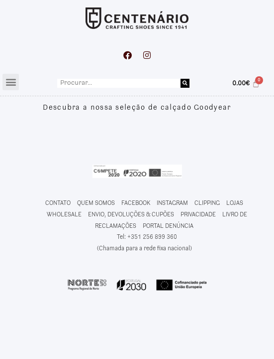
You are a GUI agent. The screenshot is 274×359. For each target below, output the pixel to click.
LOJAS (234, 203)
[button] (10, 82)
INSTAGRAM (172, 203)
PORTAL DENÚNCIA (168, 226)
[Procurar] (185, 83)
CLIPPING (207, 203)
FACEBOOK (135, 203)
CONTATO (58, 203)
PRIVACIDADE (198, 214)
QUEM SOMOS (96, 203)
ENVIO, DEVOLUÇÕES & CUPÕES (131, 214)
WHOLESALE (64, 214)
